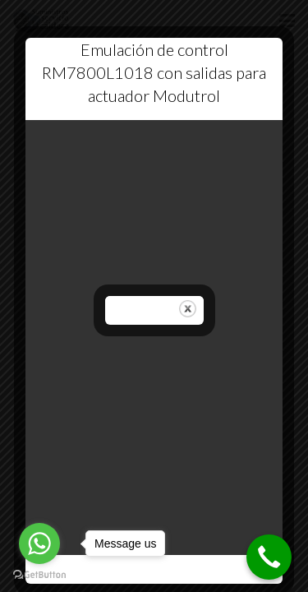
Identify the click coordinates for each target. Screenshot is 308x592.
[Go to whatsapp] (39, 543)
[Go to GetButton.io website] (39, 575)
